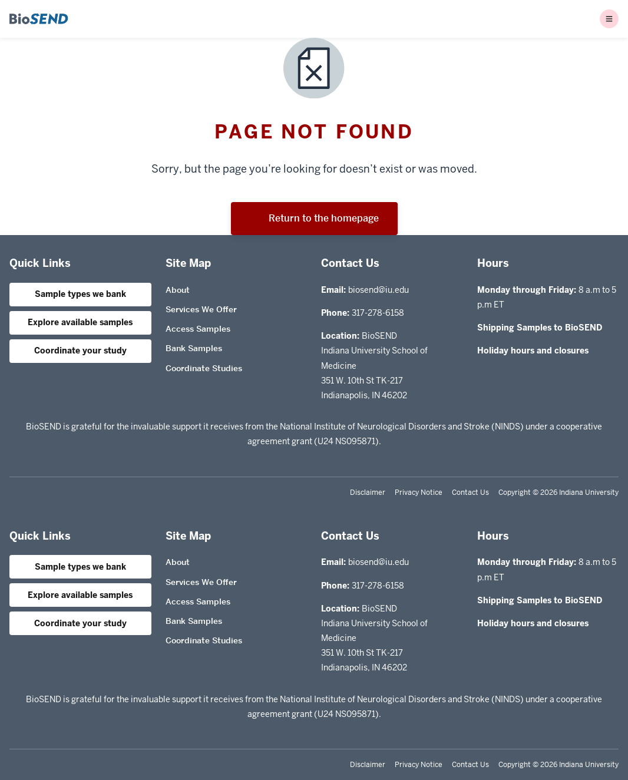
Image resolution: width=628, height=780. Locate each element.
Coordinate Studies (204, 368)
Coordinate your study (80, 350)
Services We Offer (201, 309)
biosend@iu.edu (378, 290)
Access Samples (198, 328)
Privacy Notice (418, 492)
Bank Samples (194, 348)
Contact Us (470, 492)
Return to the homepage (314, 218)
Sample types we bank (80, 294)
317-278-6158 (378, 313)
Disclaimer (367, 492)
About (178, 290)
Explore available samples (80, 322)
